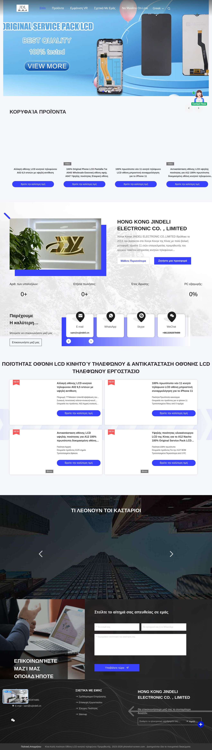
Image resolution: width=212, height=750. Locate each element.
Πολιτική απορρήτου (31, 746)
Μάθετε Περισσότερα (133, 261)
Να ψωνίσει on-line (135, 8)
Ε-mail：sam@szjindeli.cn (26, 706)
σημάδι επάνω (192, 721)
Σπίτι (43, 8)
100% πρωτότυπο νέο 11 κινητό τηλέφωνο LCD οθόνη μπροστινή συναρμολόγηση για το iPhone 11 (138, 172)
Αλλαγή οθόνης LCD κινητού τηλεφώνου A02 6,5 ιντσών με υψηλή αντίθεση (75, 387)
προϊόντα (58, 8)
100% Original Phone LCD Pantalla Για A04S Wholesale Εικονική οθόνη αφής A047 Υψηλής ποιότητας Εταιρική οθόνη (86, 172)
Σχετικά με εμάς (104, 8)
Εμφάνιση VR (79, 8)
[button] (189, 108)
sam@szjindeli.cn (79, 332)
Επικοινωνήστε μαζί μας (25, 342)
